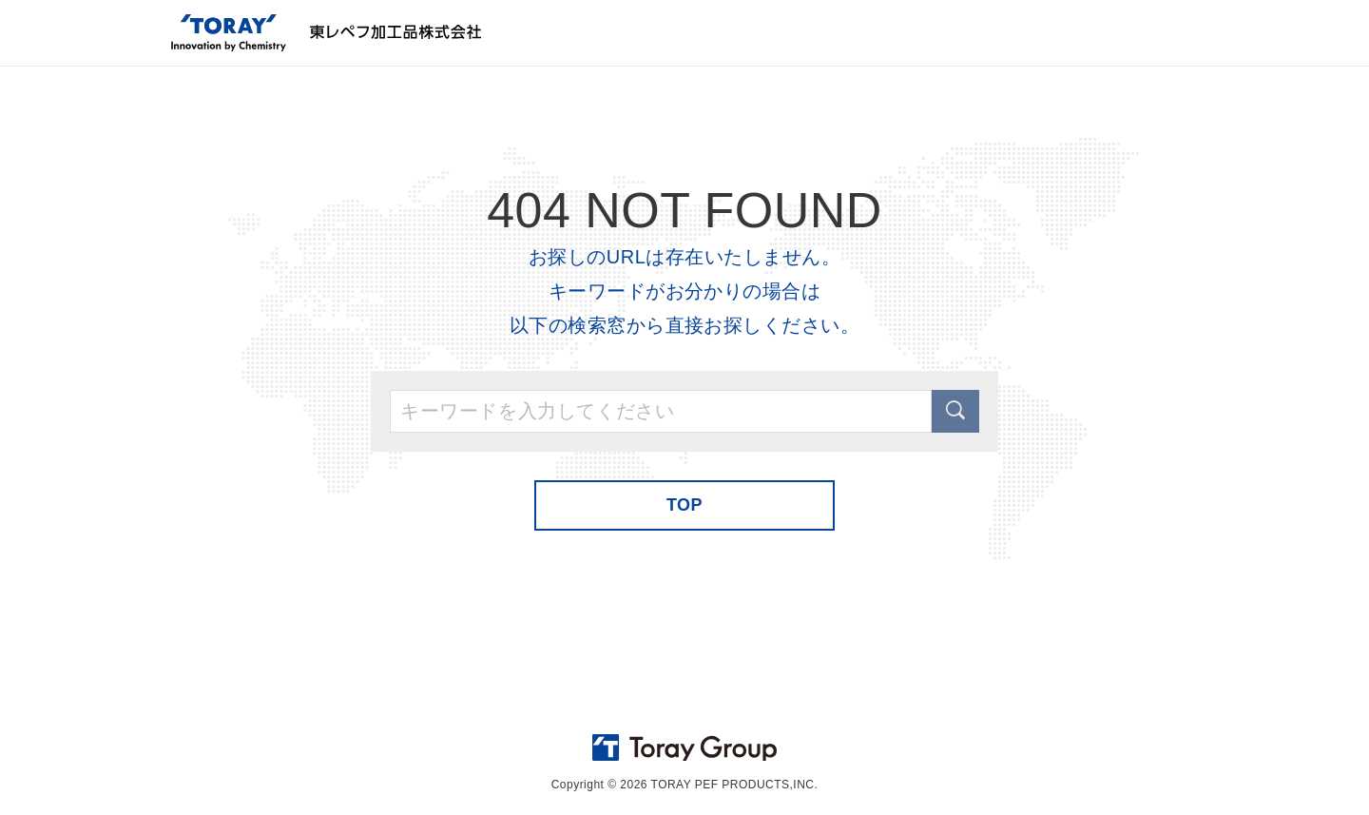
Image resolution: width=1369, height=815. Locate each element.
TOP (684, 504)
